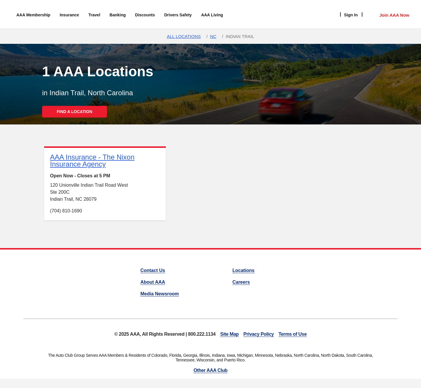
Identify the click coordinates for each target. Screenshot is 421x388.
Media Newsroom (159, 293)
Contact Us (152, 270)
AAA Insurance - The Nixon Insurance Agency (92, 160)
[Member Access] (388, 14)
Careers (241, 282)
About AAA (152, 282)
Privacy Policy (259, 334)
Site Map (229, 334)
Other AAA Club (210, 370)
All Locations (184, 36)
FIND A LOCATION (74, 111)
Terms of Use (293, 334)
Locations (243, 270)
